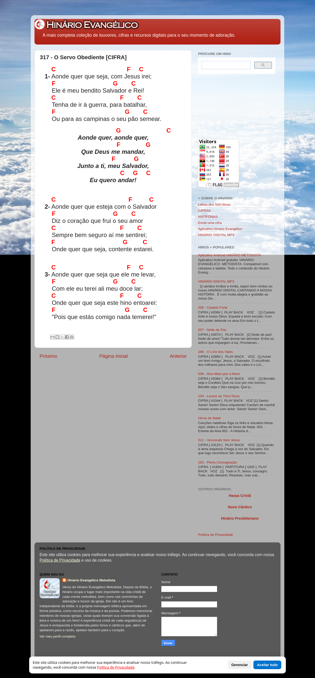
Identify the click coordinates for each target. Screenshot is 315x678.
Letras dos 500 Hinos (214, 204)
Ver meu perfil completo (58, 636)
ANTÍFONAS (208, 217)
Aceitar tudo (267, 665)
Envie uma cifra (210, 223)
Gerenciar (239, 665)
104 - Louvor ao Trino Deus (219, 396)
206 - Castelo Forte (213, 307)
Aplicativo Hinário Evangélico (220, 229)
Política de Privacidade (215, 535)
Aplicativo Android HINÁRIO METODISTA (229, 255)
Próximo (48, 356)
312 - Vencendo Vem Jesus (219, 440)
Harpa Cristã (240, 496)
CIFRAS (204, 211)
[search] (225, 65)
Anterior (178, 356)
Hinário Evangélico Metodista (91, 580)
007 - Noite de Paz (212, 330)
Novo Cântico (240, 507)
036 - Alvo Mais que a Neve (219, 374)
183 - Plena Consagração (217, 462)
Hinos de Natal (209, 418)
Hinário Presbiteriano (240, 518)
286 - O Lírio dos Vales (215, 352)
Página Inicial (113, 356)
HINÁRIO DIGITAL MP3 (216, 235)
